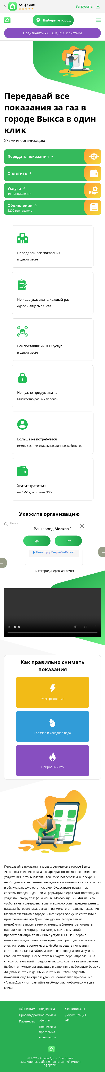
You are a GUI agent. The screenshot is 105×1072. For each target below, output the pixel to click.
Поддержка (47, 1009)
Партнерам (27, 1021)
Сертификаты (75, 1009)
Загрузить (84, 6)
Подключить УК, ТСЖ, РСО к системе (52, 33)
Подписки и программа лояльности (47, 1032)
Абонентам (27, 1009)
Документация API (75, 1017)
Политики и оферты (47, 1017)
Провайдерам (29, 1015)
